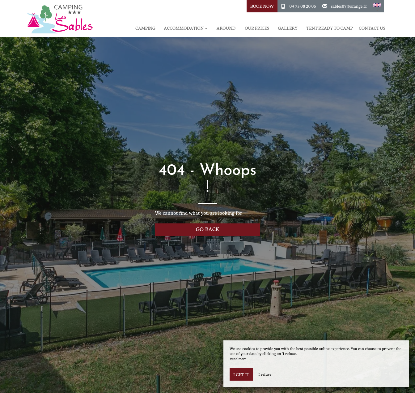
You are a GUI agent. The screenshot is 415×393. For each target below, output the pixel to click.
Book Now (262, 6)
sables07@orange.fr (349, 6)
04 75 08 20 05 (303, 6)
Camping (145, 28)
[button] (377, 6)
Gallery (288, 28)
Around (226, 28)
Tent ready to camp (329, 28)
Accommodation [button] (185, 28)
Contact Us (372, 28)
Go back (207, 229)
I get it (241, 374)
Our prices (257, 28)
